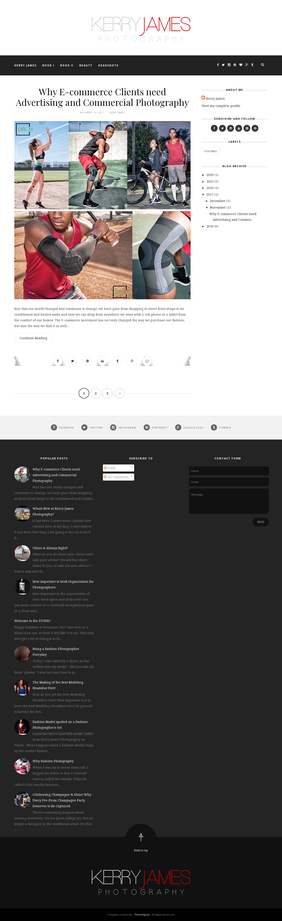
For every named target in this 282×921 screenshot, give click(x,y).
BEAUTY (86, 65)
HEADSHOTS (108, 65)
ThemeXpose (142, 914)
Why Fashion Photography (53, 761)
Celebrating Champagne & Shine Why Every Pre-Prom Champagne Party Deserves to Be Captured (62, 800)
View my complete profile (221, 106)
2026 (210, 175)
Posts (109, 468)
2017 (210, 194)
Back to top (141, 850)
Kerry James (215, 98)
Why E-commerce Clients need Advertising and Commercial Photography (102, 96)
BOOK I (48, 65)
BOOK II (67, 65)
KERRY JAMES (25, 65)
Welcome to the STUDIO (32, 621)
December (218, 201)
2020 (210, 188)
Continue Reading (33, 338)
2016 (210, 226)
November (218, 207)
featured (210, 151)
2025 (210, 181)
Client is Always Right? (50, 548)
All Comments (116, 477)
